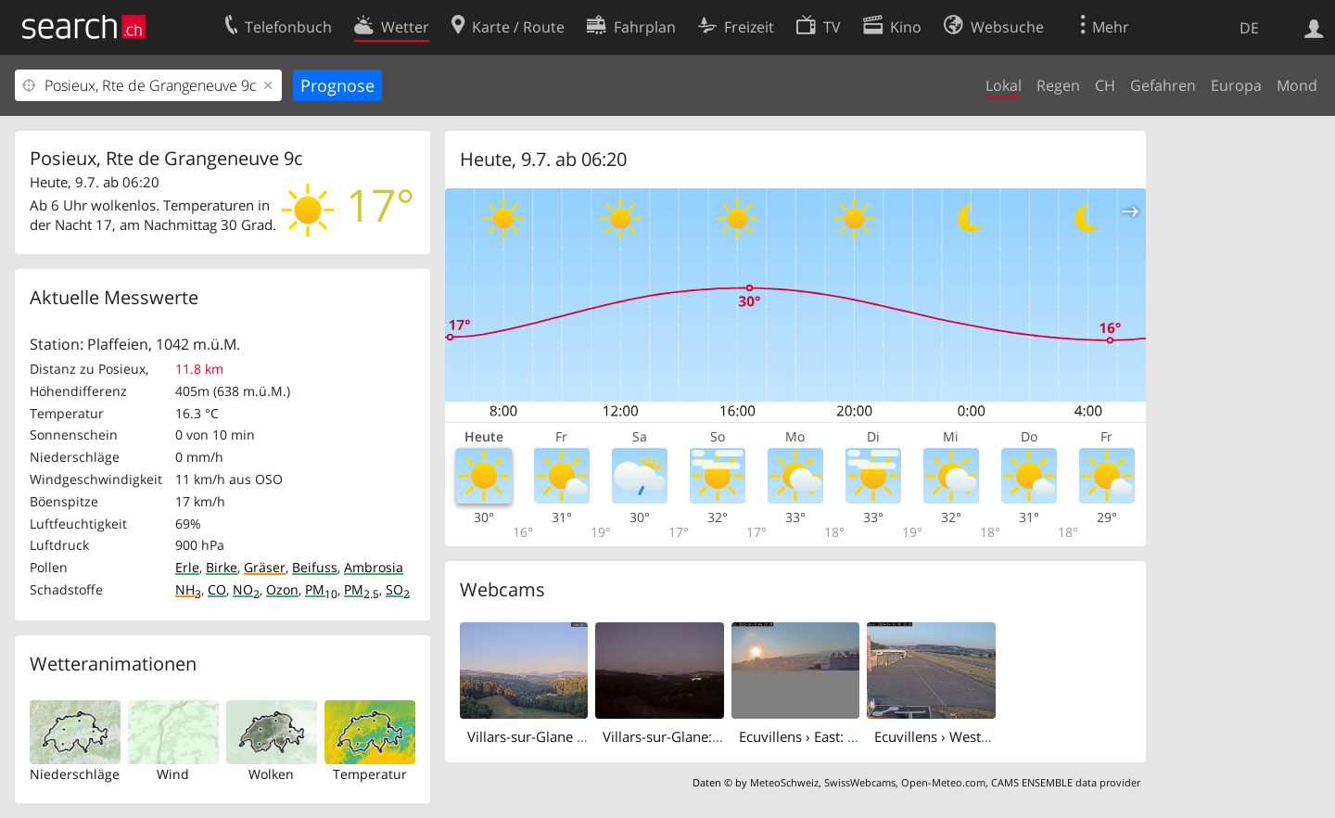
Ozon (282, 589)
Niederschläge (75, 774)
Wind (173, 774)
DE (1249, 28)
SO (398, 589)
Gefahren (1163, 85)
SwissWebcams (860, 782)
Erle (187, 567)
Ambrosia (373, 567)
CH (1105, 85)
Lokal (1003, 85)
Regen (1058, 85)
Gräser (265, 567)
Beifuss (314, 567)
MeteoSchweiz (784, 782)
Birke (221, 567)
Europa (1236, 85)
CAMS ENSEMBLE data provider (1065, 782)
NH (188, 589)
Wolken (271, 774)
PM (321, 589)
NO (246, 589)
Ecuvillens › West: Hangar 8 (960, 736)
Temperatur (370, 774)
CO (217, 589)
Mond (1297, 85)
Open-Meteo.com (943, 782)
